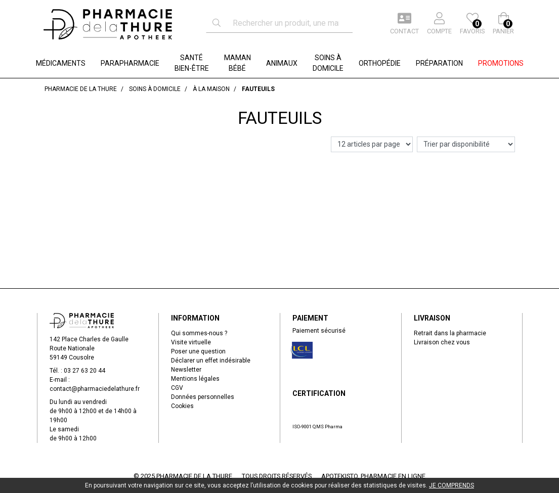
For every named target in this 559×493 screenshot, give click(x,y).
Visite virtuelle (191, 342)
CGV (177, 387)
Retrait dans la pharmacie (450, 333)
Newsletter (186, 369)
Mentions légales (195, 378)
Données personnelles (202, 396)
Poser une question (198, 351)
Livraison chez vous (442, 342)
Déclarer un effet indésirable (210, 360)
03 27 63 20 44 (84, 370)
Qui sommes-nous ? (199, 333)
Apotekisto (373, 476)
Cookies (182, 406)
